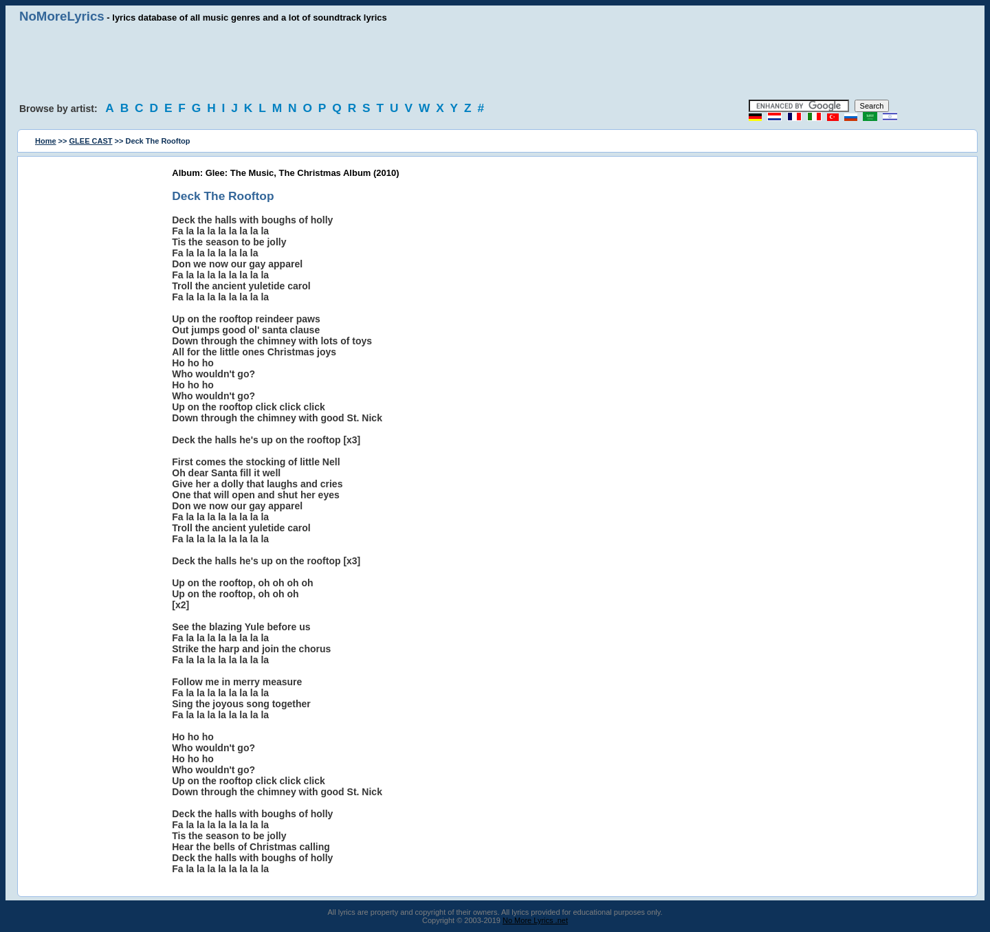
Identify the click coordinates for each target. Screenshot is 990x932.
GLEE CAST (91, 141)
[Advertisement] (495, 62)
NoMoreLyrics (61, 16)
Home (45, 141)
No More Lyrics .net (535, 920)
